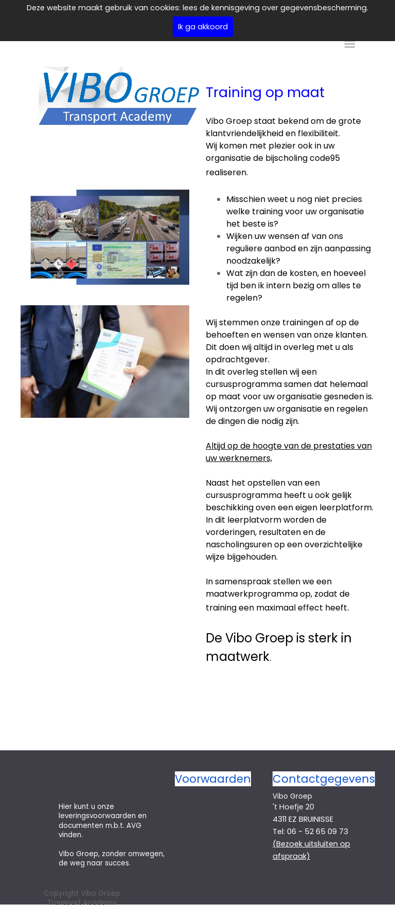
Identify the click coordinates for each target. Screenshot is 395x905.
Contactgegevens (324, 778)
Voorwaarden (213, 778)
